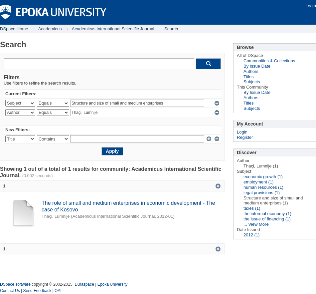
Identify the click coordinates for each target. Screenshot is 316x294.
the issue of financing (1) (267, 218)
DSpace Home (14, 28)
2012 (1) (251, 234)
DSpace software (15, 284)
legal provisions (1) (261, 192)
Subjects (251, 81)
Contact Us (10, 290)
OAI (58, 290)
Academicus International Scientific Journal (113, 28)
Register (245, 137)
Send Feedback (37, 290)
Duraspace (84, 284)
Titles (248, 76)
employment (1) (258, 181)
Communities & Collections (269, 60)
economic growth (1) (263, 176)
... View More (256, 224)
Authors (250, 71)
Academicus (50, 28)
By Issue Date (256, 66)
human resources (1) (263, 187)
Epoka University (112, 284)
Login (310, 5)
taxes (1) (251, 208)
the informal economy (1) (267, 213)
